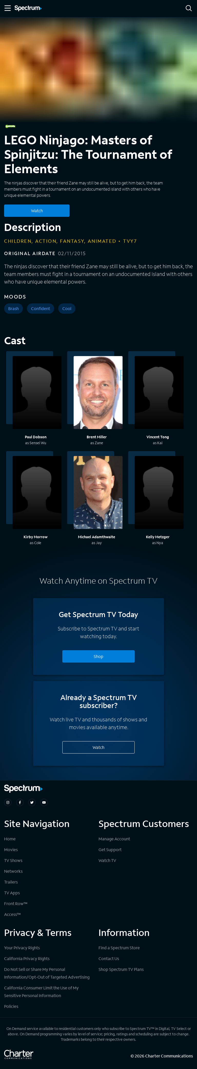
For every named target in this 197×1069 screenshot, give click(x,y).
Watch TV (107, 860)
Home (10, 838)
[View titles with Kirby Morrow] (37, 493)
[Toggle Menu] (7, 8)
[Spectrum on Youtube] (44, 802)
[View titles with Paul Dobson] (37, 393)
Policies (11, 1006)
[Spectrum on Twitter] (32, 802)
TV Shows (13, 860)
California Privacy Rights (27, 958)
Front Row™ (15, 903)
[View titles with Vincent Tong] (159, 393)
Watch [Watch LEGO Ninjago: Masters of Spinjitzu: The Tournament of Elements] (37, 210)
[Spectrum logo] (28, 8)
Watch (98, 747)
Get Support (110, 849)
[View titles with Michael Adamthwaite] (98, 493)
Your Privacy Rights (22, 947)
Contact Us (108, 958)
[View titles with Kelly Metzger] (159, 493)
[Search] (189, 8)
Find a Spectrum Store (119, 947)
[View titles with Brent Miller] (98, 393)
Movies (11, 849)
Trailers (11, 882)
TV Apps (12, 892)
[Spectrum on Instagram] (8, 802)
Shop (98, 656)
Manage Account (114, 838)
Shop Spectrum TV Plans (121, 969)
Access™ (12, 914)
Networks (13, 871)
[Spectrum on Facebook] (20, 802)
